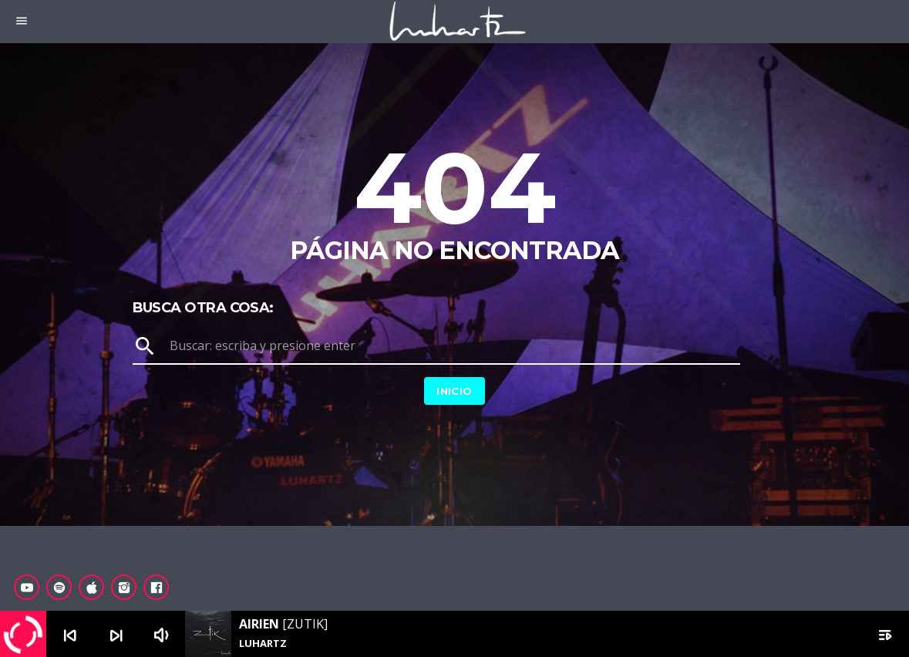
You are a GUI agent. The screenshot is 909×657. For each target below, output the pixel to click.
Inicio (454, 391)
